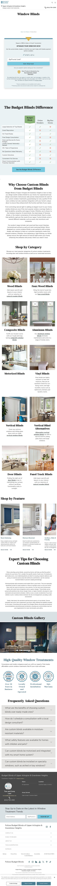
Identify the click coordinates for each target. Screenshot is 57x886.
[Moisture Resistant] (32, 538)
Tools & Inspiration (28, 845)
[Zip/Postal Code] (31, 817)
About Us (28, 841)
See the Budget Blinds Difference (28, 170)
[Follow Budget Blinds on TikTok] (50, 862)
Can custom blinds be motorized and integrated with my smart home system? (28, 752)
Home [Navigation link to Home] (22, 32)
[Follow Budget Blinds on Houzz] (36, 862)
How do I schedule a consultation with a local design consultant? (28, 720)
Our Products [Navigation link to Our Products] (26, 32)
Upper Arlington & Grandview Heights (13, 6)
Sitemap (4, 854)
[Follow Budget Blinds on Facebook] (50, 826)
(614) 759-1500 (50, 7)
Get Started (28, 64)
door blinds (12, 480)
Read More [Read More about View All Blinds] (6, 550)
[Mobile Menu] (55, 2)
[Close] (54, 877)
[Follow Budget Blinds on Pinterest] (46, 862)
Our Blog (8, 849)
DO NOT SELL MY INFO (49, 854)
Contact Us (28, 833)
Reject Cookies (28, 883)
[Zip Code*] (28, 59)
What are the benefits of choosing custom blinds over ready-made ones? (28, 709)
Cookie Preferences (28, 855)
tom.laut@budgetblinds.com (9, 795)
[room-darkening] (10, 519)
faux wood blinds (43, 294)
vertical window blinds (14, 435)
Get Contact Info (16, 8)
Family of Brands (28, 837)
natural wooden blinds (14, 296)
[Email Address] (15, 817)
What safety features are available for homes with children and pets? (28, 742)
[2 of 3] (28, 651)
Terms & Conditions (25, 854)
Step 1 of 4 (29, 55)
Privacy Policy (38, 80)
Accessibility (37, 854)
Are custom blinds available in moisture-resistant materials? (28, 731)
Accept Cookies (44, 883)
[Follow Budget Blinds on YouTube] (39, 862)
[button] (6, 8)
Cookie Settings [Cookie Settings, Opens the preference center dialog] (13, 883)
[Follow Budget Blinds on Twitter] (43, 862)
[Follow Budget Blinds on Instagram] (46, 826)
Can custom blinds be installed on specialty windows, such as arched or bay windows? (29, 763)
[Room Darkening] (10, 538)
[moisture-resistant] (32, 519)
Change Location (20, 778)
